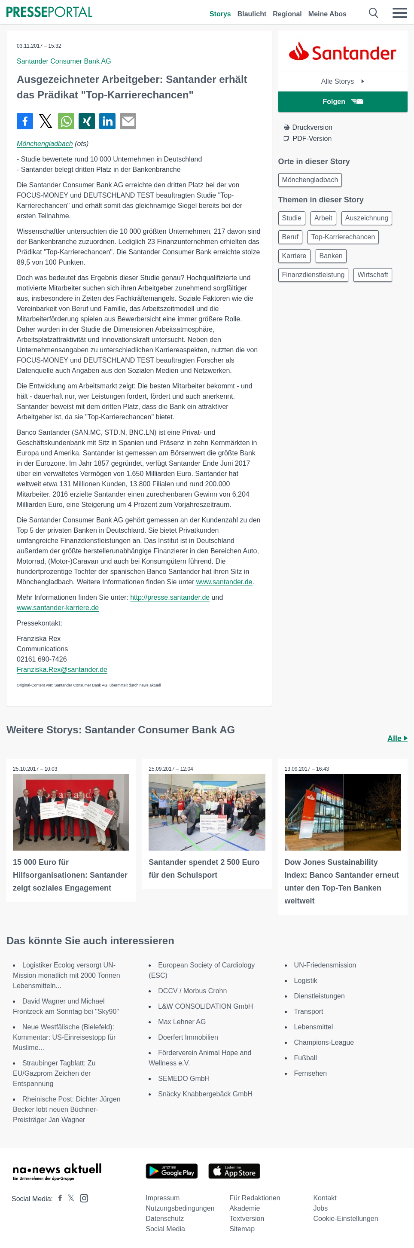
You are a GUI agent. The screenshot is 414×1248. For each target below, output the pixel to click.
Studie (291, 218)
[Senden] (128, 121)
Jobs (320, 1208)
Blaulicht (252, 14)
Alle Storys (343, 81)
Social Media (165, 1229)
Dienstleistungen (319, 996)
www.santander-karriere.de (58, 607)
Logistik (305, 980)
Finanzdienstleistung (313, 274)
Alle (397, 738)
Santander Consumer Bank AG (64, 61)
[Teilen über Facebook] (25, 121)
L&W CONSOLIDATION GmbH (205, 1006)
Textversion (246, 1218)
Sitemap (242, 1229)
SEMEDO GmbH (184, 1078)
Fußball (305, 1058)
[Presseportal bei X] (68, 1198)
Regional (287, 14)
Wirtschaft (372, 274)
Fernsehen (310, 1073)
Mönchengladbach (45, 143)
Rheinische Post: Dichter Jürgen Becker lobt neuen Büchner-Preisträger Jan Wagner (67, 1109)
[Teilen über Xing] (87, 121)
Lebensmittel (313, 1027)
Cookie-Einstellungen (345, 1218)
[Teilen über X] (45, 121)
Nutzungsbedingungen (180, 1208)
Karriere (294, 255)
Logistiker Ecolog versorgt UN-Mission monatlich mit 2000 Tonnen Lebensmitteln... (66, 975)
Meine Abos (327, 14)
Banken (331, 255)
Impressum (163, 1198)
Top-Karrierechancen (343, 237)
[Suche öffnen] (373, 13)
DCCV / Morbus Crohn (192, 991)
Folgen (343, 101)
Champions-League (324, 1042)
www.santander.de (224, 582)
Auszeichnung (367, 218)
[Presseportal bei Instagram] (81, 1197)
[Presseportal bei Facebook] (57, 1198)
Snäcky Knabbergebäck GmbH (205, 1094)
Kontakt (324, 1198)
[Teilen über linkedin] (107, 121)
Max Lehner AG (182, 1021)
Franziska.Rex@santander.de (62, 669)
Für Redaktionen (254, 1198)
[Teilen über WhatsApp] (66, 121)
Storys (220, 14)
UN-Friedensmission (325, 965)
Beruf (290, 237)
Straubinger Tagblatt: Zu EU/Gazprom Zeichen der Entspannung (54, 1073)
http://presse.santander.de (170, 597)
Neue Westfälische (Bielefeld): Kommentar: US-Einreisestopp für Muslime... (64, 1037)
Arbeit (323, 218)
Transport (308, 1011)
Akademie (244, 1208)
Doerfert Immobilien (188, 1037)
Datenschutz (165, 1218)
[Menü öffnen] (400, 13)
